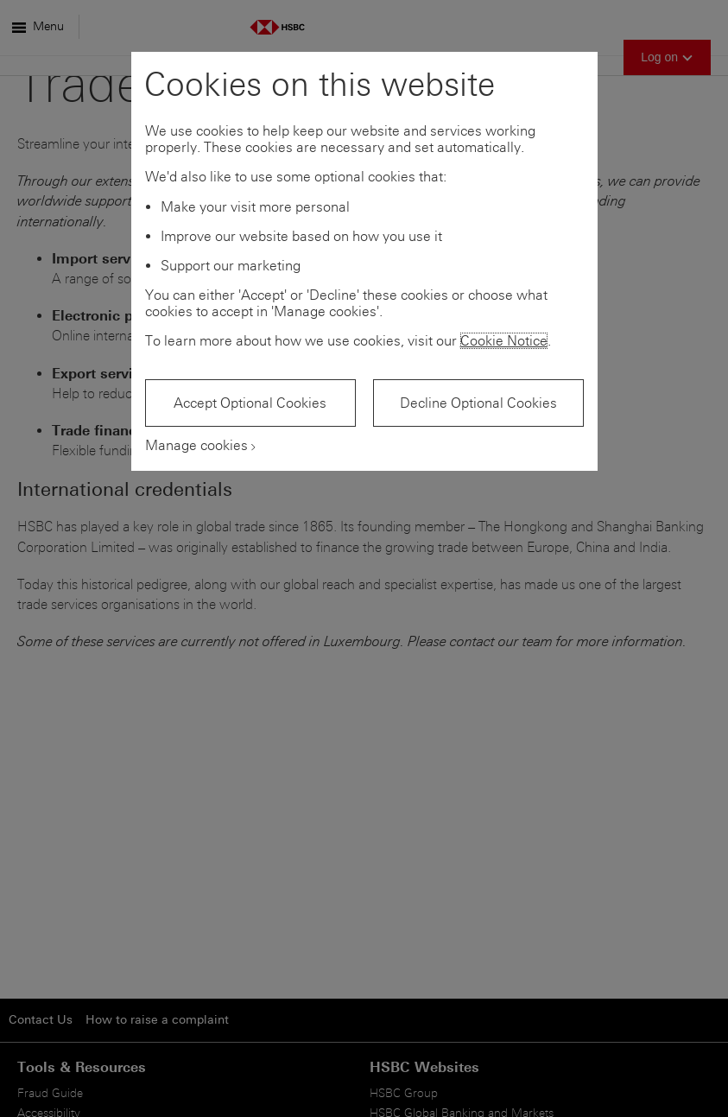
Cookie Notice (504, 341)
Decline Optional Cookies (478, 403)
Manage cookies (196, 445)
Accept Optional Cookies (250, 403)
